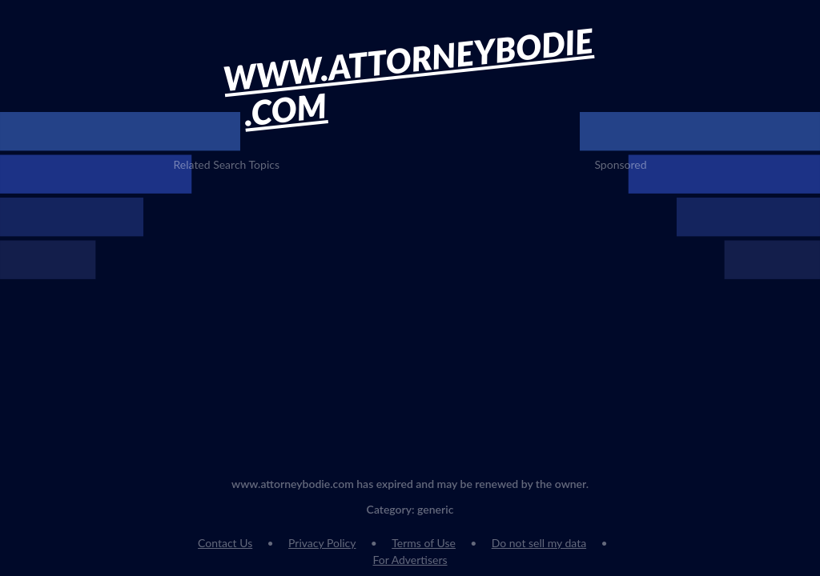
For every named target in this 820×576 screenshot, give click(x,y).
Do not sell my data (539, 543)
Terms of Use (424, 543)
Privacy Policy (322, 543)
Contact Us (225, 543)
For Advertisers (409, 559)
